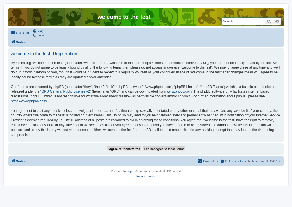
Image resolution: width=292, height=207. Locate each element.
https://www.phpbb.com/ (29, 101)
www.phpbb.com (179, 91)
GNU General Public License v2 (65, 91)
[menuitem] (38, 31)
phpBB (131, 171)
